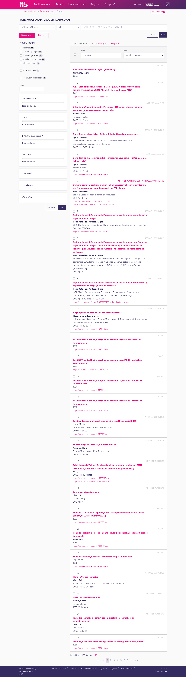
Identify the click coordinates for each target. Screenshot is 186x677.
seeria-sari (28, 173)
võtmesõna (28, 197)
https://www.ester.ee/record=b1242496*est (90, 174)
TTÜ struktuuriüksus (33, 136)
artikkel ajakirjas (32, 51)
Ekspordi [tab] (115, 43)
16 (78, 441)
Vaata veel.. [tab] (99, 43)
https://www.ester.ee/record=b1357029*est (90, 648)
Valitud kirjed (158, 12)
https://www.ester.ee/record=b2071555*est (90, 329)
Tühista (152, 34)
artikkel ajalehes (33, 55)
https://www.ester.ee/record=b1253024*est (90, 410)
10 (78, 309)
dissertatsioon (31, 63)
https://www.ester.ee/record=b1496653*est (90, 566)
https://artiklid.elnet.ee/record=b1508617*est (91, 478)
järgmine (134, 660)
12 (78, 356)
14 (78, 397)
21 (78, 552)
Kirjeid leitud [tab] (79, 43)
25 (78, 637)
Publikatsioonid (47, 11)
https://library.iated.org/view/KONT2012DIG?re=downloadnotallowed (101, 302)
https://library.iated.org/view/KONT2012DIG (90, 232)
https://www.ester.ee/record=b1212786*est (90, 434)
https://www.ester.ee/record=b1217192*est (90, 390)
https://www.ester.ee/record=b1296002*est (90, 370)
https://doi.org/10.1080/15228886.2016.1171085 (91, 201)
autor (26, 117)
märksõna (28, 154)
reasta (125, 50)
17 (78, 461)
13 (78, 376)
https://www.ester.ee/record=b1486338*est (90, 349)
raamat (28, 48)
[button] (167, 4)
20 (78, 529)
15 (78, 417)
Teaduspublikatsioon (34, 78)
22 (78, 573)
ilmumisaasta (29, 98)
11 (77, 336)
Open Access (31, 70)
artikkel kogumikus (34, 59)
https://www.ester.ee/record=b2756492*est (90, 96)
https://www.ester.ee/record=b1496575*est (90, 546)
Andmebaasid (30, 11)
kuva (83, 50)
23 (78, 593)
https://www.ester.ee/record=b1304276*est (90, 123)
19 (78, 508)
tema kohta (28, 185)
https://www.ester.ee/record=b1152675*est (90, 522)
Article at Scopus (106, 204)
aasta (22, 85)
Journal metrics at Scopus (85, 204)
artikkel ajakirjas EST (129, 181)
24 (78, 614)
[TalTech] (24, 4)
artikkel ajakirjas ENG (153, 181)
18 (78, 488)
